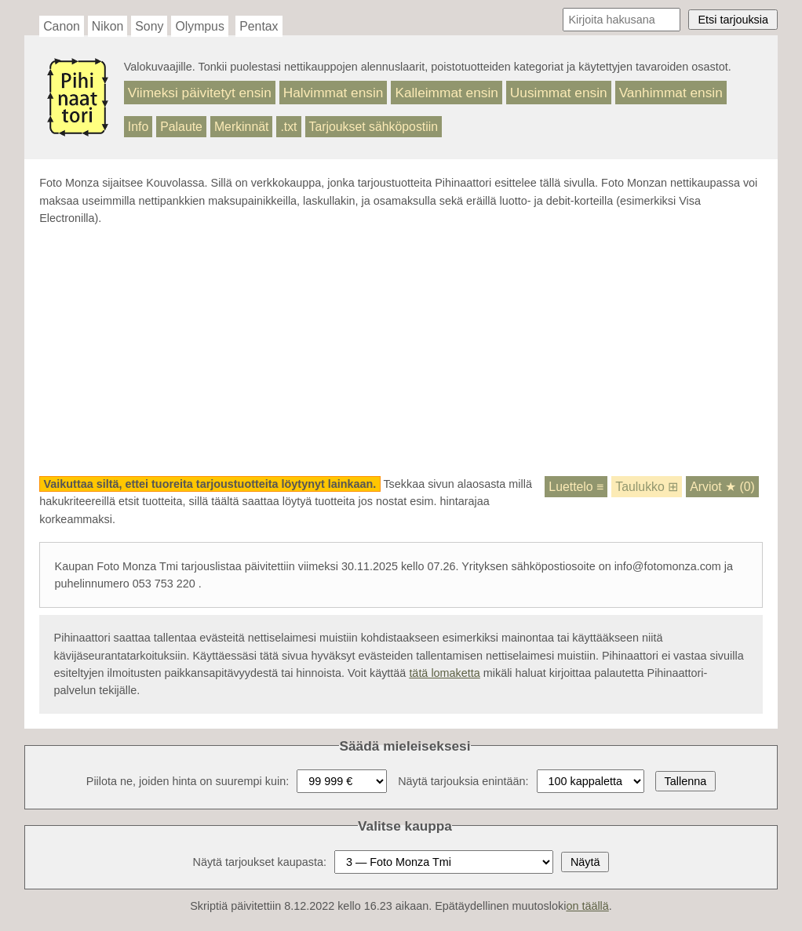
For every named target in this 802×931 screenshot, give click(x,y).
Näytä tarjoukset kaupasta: (259, 862)
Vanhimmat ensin (671, 92)
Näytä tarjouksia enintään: (463, 781)
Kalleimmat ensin (446, 92)
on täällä (587, 906)
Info (138, 126)
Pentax (258, 26)
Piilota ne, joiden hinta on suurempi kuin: (187, 781)
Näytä (585, 862)
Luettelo (576, 486)
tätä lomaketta (444, 673)
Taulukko (646, 486)
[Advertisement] (401, 351)
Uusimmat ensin (558, 92)
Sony (149, 26)
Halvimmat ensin (333, 92)
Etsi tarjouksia (733, 19)
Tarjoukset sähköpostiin (374, 126)
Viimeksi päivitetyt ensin (200, 92)
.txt (288, 126)
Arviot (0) (722, 486)
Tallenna (686, 781)
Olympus (199, 26)
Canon (61, 26)
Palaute (181, 126)
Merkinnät (241, 126)
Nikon (107, 26)
